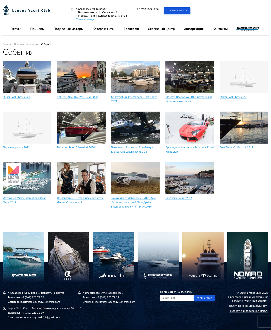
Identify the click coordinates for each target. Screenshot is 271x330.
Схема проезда (85, 19)
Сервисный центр (161, 28)
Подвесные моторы (68, 28)
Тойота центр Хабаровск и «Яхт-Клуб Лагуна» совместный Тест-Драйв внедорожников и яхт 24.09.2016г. (133, 202)
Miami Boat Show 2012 (233, 97)
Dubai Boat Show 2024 (16, 97)
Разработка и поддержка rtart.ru (248, 311)
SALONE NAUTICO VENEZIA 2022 (77, 97)
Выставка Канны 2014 (178, 198)
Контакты (220, 28)
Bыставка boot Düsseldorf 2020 (76, 147)
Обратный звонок (177, 11)
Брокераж (131, 28)
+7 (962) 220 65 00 (148, 9)
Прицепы (37, 28)
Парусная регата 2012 (16, 147)
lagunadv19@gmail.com (46, 302)
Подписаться (204, 298)
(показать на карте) (52, 293)
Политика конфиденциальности (248, 306)
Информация (194, 28)
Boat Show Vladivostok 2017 (236, 147)
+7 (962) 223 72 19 (32, 297)
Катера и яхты (103, 28)
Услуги (16, 28)
